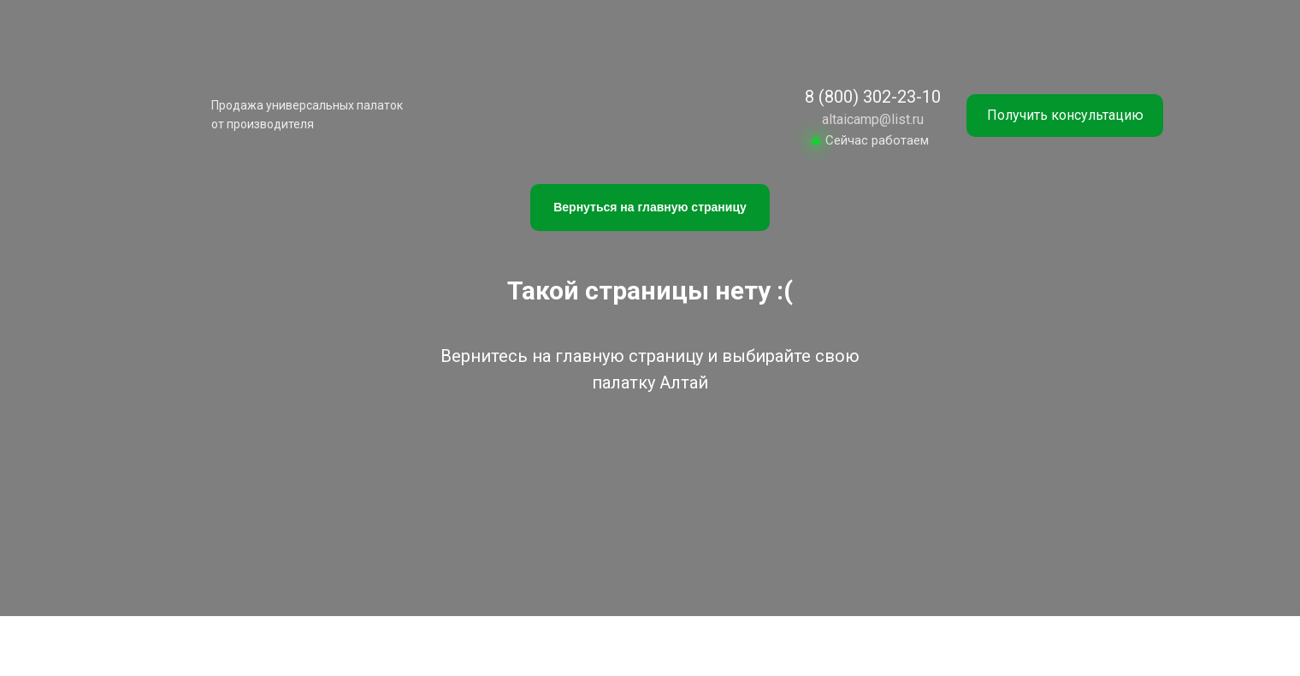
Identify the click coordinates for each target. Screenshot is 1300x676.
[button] (1064, 115)
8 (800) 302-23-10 (873, 96)
